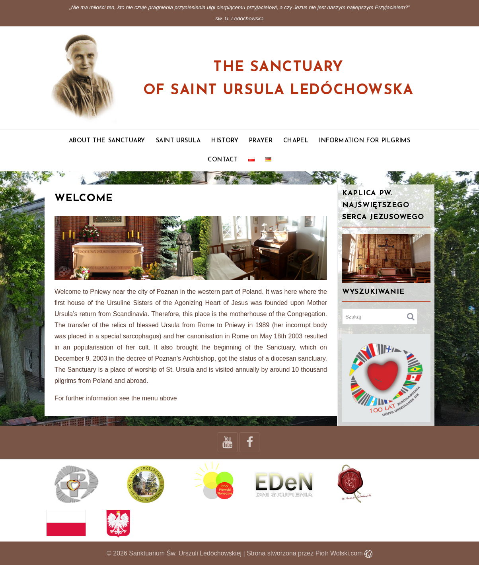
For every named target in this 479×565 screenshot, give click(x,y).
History (224, 141)
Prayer (261, 141)
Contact (223, 160)
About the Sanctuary (107, 141)
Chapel (296, 141)
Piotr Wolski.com (343, 553)
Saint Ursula (178, 141)
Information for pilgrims (364, 141)
